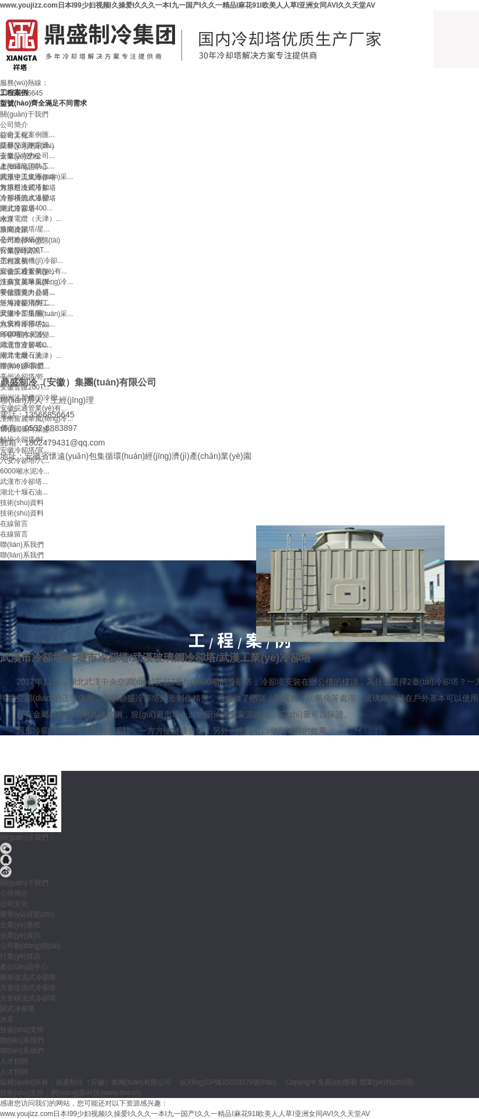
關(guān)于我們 (24, 883)
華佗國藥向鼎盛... (27, 292)
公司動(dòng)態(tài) (30, 946)
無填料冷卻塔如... (27, 187)
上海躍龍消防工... (27, 166)
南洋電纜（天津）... (31, 219)
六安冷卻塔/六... (25, 324)
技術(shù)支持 (22, 1030)
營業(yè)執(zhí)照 (386, 1082)
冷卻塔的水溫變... (27, 198)
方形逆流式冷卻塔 (28, 988)
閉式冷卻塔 (17, 1009)
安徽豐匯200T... (24, 250)
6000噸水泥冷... (25, 334)
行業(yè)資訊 (20, 956)
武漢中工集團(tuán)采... (36, 177)
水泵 (7, 1019)
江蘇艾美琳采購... (27, 145)
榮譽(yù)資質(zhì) (27, 914)
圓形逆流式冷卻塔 (28, 977)
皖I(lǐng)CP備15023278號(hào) (228, 1082)
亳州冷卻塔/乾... (25, 240)
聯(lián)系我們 (22, 1040)
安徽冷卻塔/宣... (25, 313)
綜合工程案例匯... (27, 135)
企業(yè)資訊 (20, 935)
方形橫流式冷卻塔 (28, 998)
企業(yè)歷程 (20, 925)
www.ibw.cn (121, 1093)
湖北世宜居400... (26, 208)
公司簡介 (14, 893)
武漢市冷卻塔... (24, 345)
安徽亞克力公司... (27, 156)
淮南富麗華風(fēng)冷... (36, 282)
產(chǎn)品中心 (24, 967)
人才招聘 (14, 1061)
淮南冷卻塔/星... (25, 229)
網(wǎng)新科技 (75, 1093)
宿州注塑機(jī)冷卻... (31, 261)
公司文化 (14, 904)
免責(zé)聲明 (337, 1082)
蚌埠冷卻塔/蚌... (25, 303)
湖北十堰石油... (24, 355)
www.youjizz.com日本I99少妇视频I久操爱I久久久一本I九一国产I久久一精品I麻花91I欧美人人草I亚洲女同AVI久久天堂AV (187, 5)
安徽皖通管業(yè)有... (33, 271)
